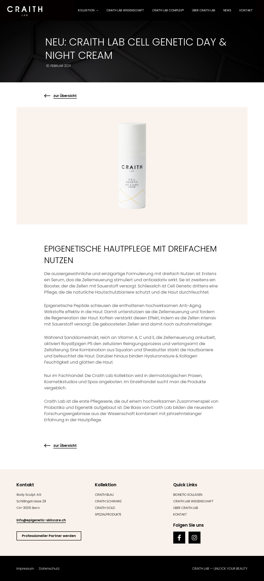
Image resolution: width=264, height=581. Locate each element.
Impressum (25, 568)
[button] (110, 10)
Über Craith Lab (185, 507)
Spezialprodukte (108, 514)
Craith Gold (105, 507)
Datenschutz (49, 568)
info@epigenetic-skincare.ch (41, 520)
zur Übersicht (65, 95)
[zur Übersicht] (47, 96)
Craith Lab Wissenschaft (193, 501)
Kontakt (180, 514)
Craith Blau (104, 494)
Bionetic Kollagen (188, 494)
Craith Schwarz (108, 501)
